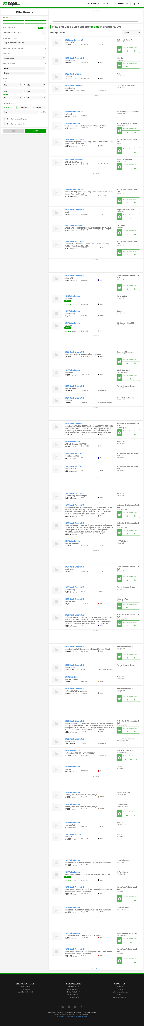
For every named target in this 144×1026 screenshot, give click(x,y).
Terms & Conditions (81, 1017)
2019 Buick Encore (72, 123)
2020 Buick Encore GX (74, 352)
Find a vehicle (25, 986)
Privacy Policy (61, 1017)
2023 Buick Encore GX (74, 276)
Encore (24, 73)
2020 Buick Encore (72, 74)
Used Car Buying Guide (26, 992)
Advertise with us (73, 986)
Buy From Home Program (119, 992)
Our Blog (120, 989)
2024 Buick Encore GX (74, 58)
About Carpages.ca (119, 997)
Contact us (119, 986)
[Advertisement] (95, 16)
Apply (36, 131)
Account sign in (74, 997)
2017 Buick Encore (72, 370)
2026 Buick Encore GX (74, 86)
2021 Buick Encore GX (73, 40)
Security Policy (70, 1017)
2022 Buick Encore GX (74, 139)
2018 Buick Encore (72, 296)
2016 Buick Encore (72, 792)
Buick (24, 68)
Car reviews (26, 989)
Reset (13, 131)
